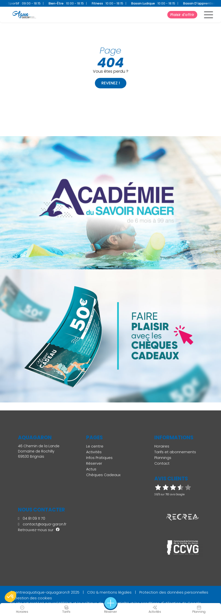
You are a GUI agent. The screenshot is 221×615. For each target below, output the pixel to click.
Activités (94, 451)
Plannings (162, 457)
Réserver (94, 463)
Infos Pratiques (99, 457)
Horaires (161, 446)
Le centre (94, 446)
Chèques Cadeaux (103, 474)
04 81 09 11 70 (31, 518)
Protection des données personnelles (173, 592)
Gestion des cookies (33, 598)
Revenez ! (110, 83)
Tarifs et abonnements (175, 451)
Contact (162, 463)
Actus (91, 469)
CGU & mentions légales (109, 592)
